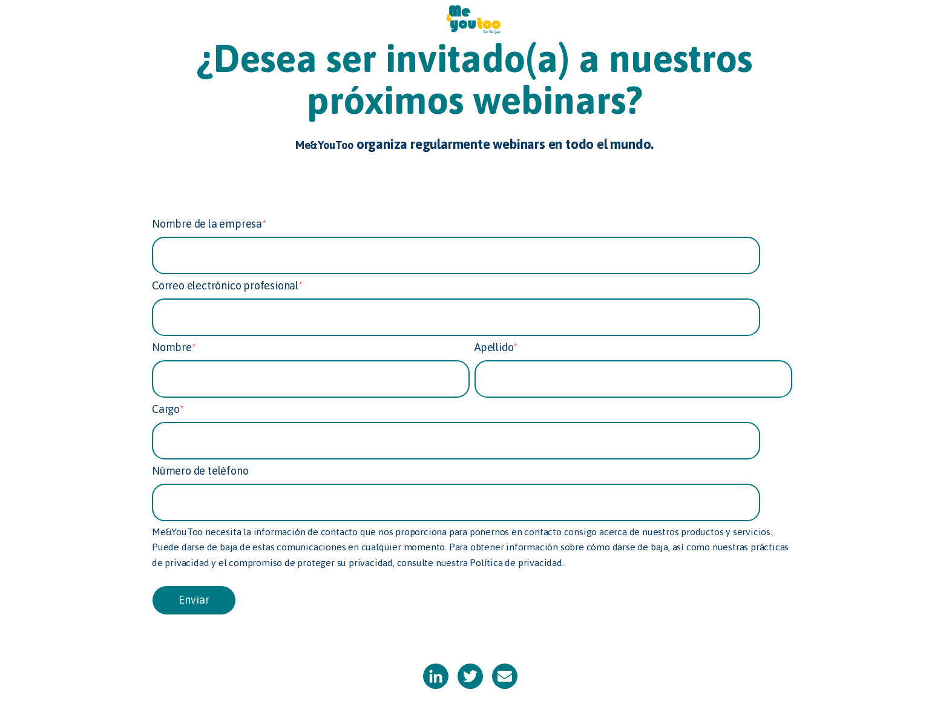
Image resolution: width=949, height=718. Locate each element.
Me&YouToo (324, 145)
